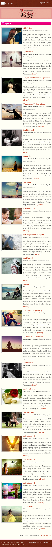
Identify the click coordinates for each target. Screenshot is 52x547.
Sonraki (48, 535)
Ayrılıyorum (28, 52)
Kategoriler (7, 3)
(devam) (35, 48)
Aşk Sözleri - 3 (29, 436)
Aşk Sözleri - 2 (29, 459)
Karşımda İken (29, 208)
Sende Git (27, 156)
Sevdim (26, 284)
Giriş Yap (42, 3)
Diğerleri (48, 54)
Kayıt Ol (48, 3)
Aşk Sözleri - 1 (29, 483)
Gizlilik (39, 542)
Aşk (35, 30)
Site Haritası (47, 542)
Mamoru (25, 30)
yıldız (8, 23)
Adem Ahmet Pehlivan (30, 54)
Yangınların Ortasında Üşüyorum (36, 78)
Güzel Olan (27, 28)
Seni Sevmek (28, 258)
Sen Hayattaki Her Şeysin (33, 235)
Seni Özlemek (28, 130)
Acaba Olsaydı (29, 389)
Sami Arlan (26, 391)
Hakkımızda (32, 542)
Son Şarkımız (28, 412)
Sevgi (44, 132)
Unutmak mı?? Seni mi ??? (34, 104)
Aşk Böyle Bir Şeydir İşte (33, 310)
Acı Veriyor (27, 506)
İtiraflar (36, 415)
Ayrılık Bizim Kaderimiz (33, 337)
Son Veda (27, 182)
